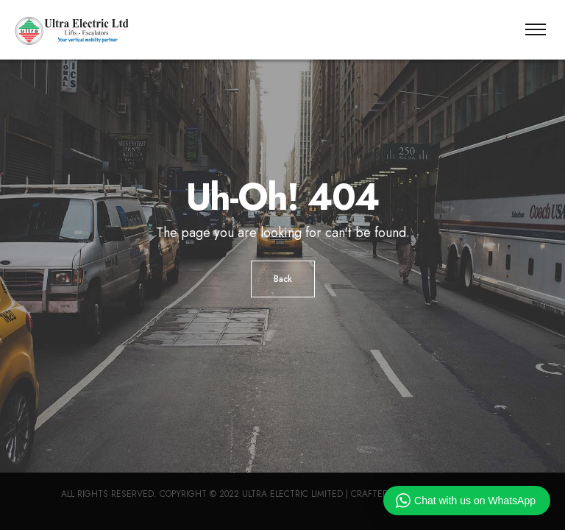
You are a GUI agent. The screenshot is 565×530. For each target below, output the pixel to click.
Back (283, 279)
